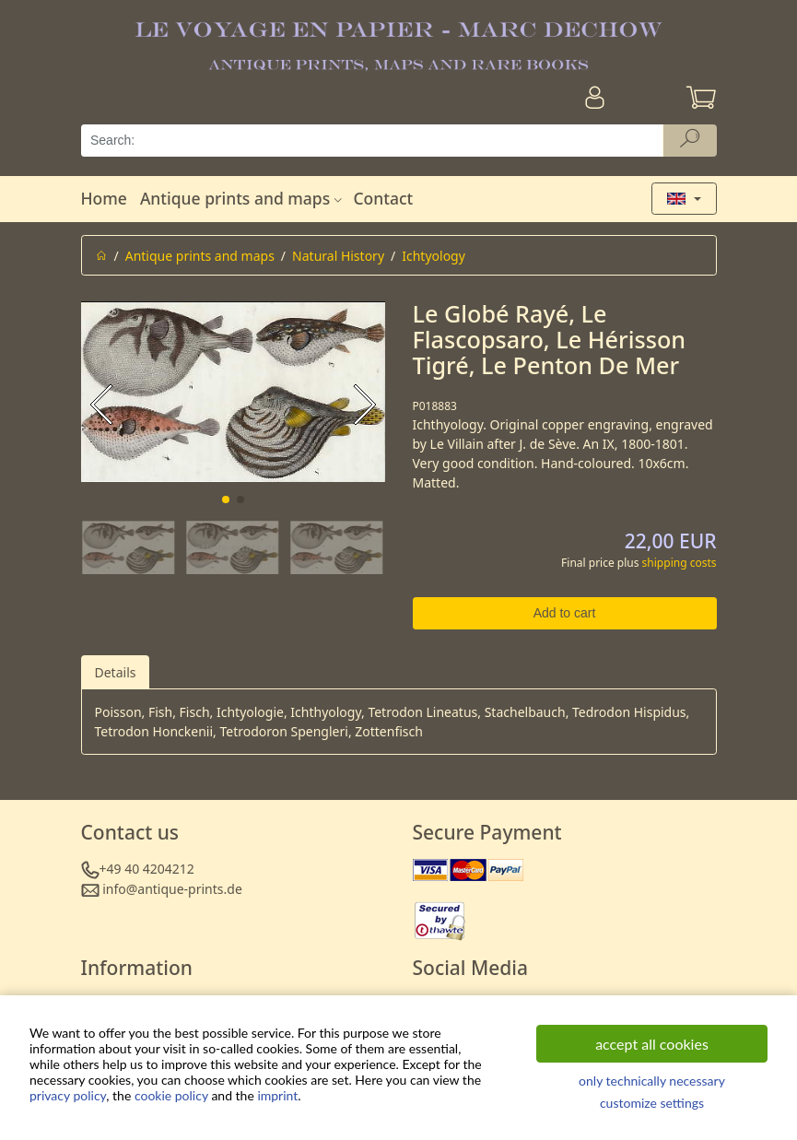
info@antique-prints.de (172, 889)
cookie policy (171, 1095)
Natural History (338, 255)
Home (104, 198)
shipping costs (679, 562)
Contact (383, 198)
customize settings (652, 1103)
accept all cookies (652, 1043)
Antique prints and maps (243, 198)
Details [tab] (115, 672)
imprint (277, 1095)
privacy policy (67, 1095)
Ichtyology (433, 255)
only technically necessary (652, 1080)
